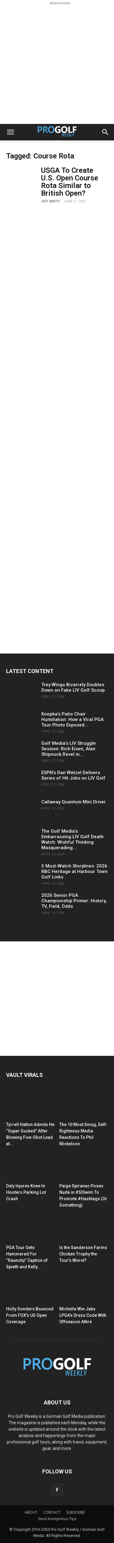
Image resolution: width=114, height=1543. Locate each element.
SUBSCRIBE (75, 1512)
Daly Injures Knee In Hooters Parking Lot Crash (26, 1192)
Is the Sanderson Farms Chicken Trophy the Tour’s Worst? (83, 1254)
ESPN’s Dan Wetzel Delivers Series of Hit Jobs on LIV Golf (73, 775)
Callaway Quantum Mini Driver (73, 802)
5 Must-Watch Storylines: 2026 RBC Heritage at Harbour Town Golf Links (74, 871)
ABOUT (31, 1512)
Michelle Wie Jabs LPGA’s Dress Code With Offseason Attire (82, 1315)
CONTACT (51, 1512)
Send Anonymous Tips (57, 1518)
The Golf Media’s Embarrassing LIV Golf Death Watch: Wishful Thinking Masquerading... (72, 839)
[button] (10, 132)
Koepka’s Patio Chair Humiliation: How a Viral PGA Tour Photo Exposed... (72, 719)
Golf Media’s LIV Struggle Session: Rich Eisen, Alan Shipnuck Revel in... (68, 749)
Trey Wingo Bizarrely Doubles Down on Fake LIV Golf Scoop (73, 687)
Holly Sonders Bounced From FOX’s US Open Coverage (30, 1315)
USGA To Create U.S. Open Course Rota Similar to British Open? (69, 181)
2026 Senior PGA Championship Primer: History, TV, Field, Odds (74, 901)
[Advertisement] (57, 63)
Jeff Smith (50, 201)
